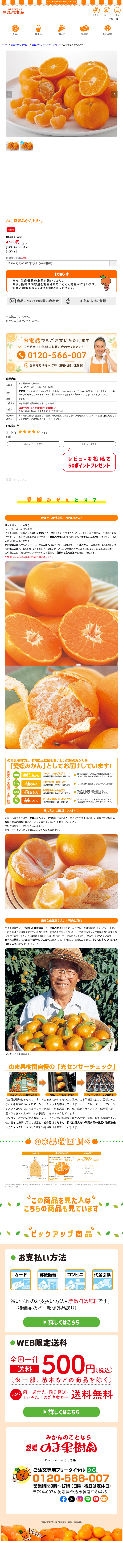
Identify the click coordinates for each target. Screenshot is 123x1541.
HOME (5, 45)
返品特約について (16, 479)
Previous (9, 94)
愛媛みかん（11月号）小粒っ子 (46, 45)
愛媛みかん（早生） (20, 45)
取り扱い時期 (16, 258)
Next (114, 94)
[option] (35, 1166)
